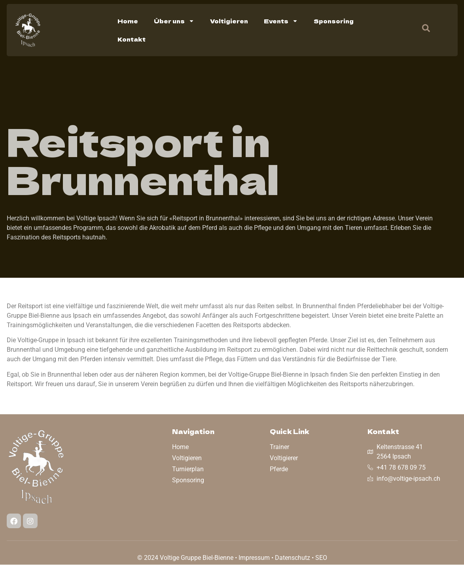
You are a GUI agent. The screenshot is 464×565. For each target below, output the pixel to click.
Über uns (174, 21)
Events (281, 21)
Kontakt (131, 39)
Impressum (254, 558)
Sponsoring (334, 21)
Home (127, 21)
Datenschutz (292, 558)
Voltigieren (229, 21)
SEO (321, 558)
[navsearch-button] (422, 30)
